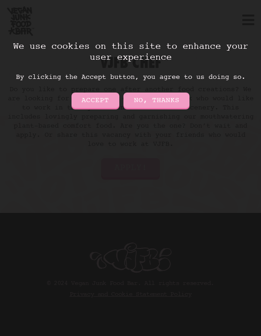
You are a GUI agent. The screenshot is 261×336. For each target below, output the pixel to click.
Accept (95, 100)
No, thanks (156, 100)
